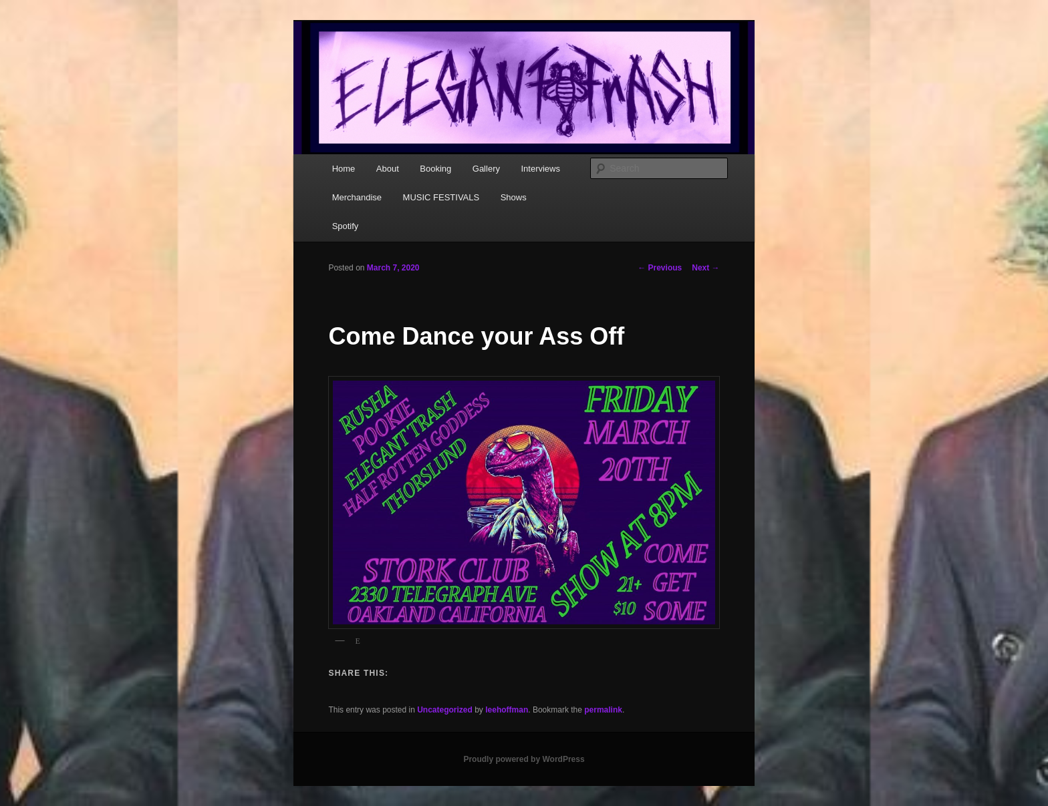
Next (705, 267)
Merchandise (357, 197)
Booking (435, 169)
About (387, 169)
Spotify (345, 226)
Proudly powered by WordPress (523, 759)
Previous (660, 267)
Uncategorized (445, 710)
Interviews (540, 169)
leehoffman (506, 710)
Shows (514, 197)
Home (344, 169)
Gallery (486, 169)
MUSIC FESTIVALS (441, 197)
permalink (603, 710)
